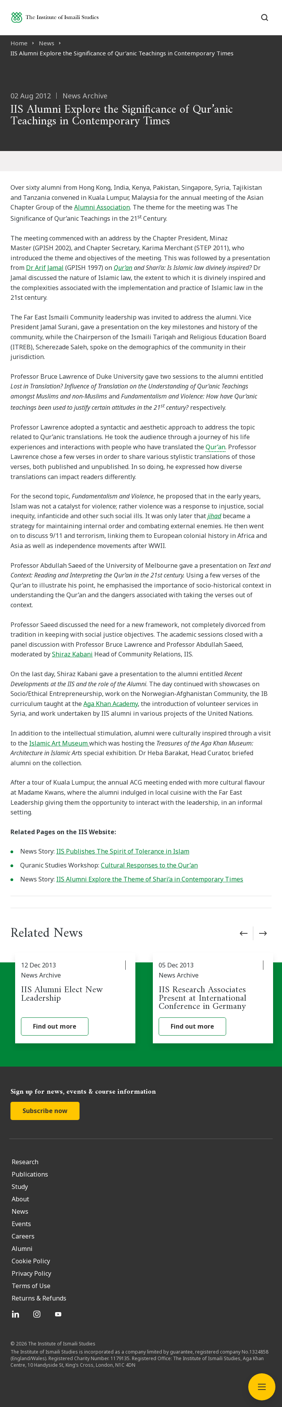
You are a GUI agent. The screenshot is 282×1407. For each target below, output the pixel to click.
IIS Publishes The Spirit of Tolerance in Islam (122, 851)
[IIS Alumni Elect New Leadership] (75, 998)
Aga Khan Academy (110, 703)
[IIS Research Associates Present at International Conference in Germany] (213, 998)
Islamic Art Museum (58, 743)
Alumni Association (102, 207)
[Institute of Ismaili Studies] (55, 17)
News (46, 43)
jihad (214, 516)
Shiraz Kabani (72, 654)
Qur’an (123, 267)
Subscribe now (44, 1110)
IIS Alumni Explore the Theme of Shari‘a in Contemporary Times (149, 879)
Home (19, 43)
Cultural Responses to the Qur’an (149, 865)
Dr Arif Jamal (45, 267)
